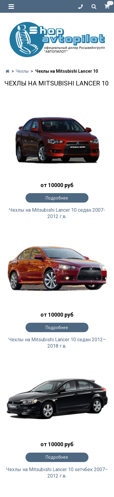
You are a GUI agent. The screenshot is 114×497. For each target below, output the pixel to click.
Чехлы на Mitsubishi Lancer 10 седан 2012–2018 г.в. (57, 343)
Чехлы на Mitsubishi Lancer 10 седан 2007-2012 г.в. (57, 213)
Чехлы (22, 71)
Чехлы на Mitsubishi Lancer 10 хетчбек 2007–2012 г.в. (57, 473)
